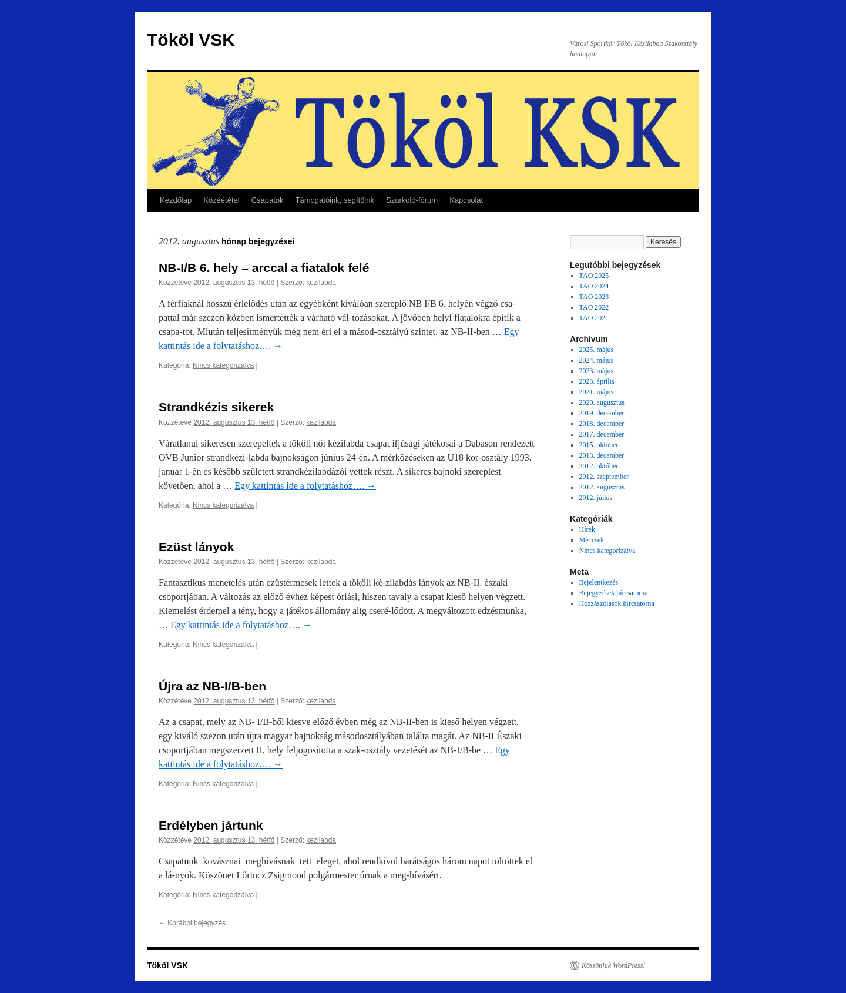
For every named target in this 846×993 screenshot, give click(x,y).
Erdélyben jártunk (211, 825)
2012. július (596, 498)
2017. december (602, 434)
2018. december (602, 424)
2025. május (596, 349)
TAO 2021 (594, 318)
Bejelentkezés (599, 582)
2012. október (599, 466)
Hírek (587, 529)
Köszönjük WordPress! (613, 965)
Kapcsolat (466, 200)
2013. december (602, 455)
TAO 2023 (594, 297)
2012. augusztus (602, 487)
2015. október (599, 445)
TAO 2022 (594, 307)
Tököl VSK (191, 39)
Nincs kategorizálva (223, 365)
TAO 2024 (594, 286)
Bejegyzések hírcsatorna (613, 593)
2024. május (596, 360)
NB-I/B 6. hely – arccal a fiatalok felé (264, 267)
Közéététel (221, 200)
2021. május (596, 392)
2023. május (596, 371)
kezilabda (321, 283)
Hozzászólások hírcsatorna (616, 603)
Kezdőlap (176, 200)
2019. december (602, 413)
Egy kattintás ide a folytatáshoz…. (305, 486)
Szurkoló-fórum (412, 200)
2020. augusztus (602, 402)
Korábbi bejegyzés (192, 923)
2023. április (597, 381)
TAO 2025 (594, 275)
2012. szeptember (604, 476)
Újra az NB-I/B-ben (212, 686)
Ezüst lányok (196, 546)
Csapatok (267, 200)
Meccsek (592, 540)
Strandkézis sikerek (216, 407)
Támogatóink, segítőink (335, 200)
